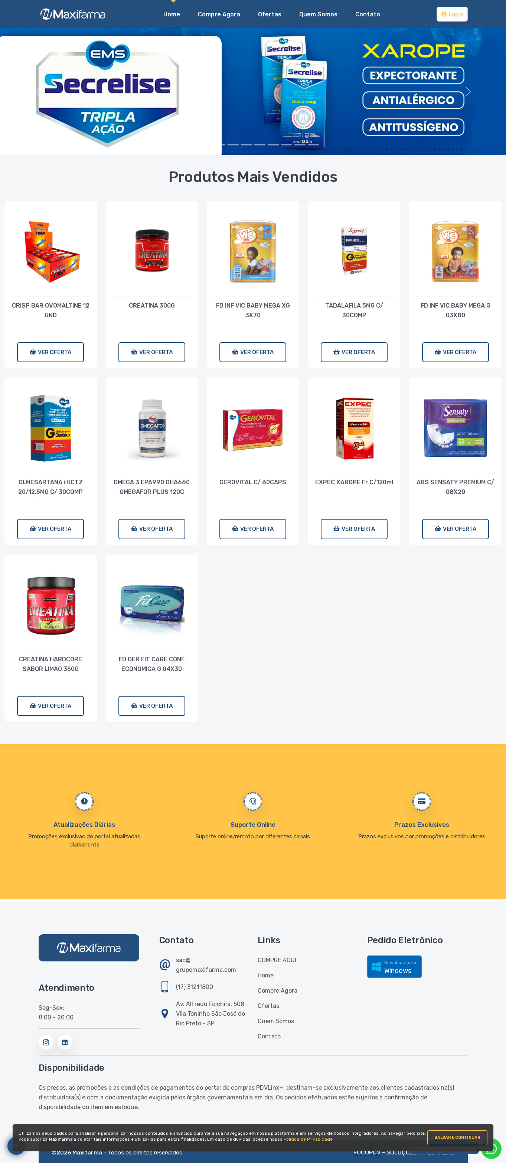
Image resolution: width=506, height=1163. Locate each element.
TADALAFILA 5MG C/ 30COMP (354, 310)
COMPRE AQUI (277, 960)
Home (171, 13)
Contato (269, 1036)
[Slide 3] (233, 145)
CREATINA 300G (152, 305)
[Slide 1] (206, 145)
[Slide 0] (193, 145)
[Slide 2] (219, 145)
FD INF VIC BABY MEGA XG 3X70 (253, 310)
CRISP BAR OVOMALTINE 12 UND (50, 310)
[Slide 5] (259, 145)
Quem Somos (276, 1021)
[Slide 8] (300, 145)
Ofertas (268, 1005)
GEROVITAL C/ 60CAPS (252, 482)
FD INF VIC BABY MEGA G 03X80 (455, 310)
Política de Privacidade (308, 1139)
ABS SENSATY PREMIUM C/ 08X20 (455, 487)
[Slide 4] (246, 145)
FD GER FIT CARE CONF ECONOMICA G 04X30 (152, 664)
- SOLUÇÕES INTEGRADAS (404, 1152)
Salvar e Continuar (457, 1137)
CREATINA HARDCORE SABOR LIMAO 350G (50, 664)
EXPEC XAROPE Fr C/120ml (354, 482)
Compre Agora (277, 990)
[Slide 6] (273, 145)
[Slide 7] (286, 145)
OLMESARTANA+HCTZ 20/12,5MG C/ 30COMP (50, 487)
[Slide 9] (313, 145)
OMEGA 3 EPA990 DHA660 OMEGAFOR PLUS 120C (152, 487)
